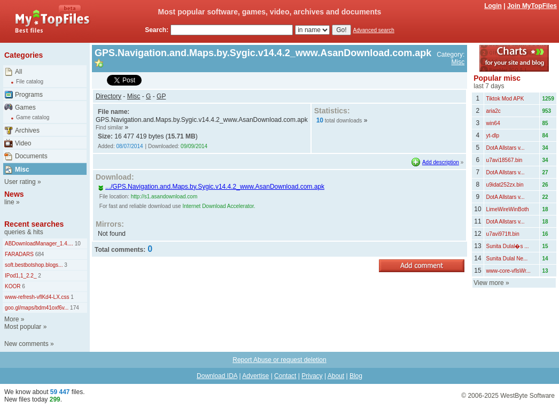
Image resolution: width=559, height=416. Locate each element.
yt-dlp (492, 135)
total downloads (343, 121)
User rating (20, 182)
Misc (22, 169)
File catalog (29, 81)
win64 (493, 123)
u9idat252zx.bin (505, 185)
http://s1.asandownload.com (164, 196)
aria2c (493, 111)
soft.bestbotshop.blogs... (34, 265)
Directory (108, 96)
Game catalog (32, 117)
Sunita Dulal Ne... (507, 258)
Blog (356, 376)
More (11, 319)
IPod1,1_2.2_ (21, 276)
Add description (440, 162)
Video (23, 143)
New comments (26, 344)
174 (73, 308)
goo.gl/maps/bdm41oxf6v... (36, 308)
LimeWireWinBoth (507, 209)
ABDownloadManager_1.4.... (39, 243)
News (14, 194)
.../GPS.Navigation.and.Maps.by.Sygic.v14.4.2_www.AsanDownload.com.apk (211, 186)
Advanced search (373, 30)
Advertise (255, 376)
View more (488, 283)
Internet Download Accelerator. (218, 206)
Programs (29, 94)
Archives (27, 130)
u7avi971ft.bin (502, 234)
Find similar (109, 127)
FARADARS (19, 254)
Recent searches (34, 224)
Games (25, 107)
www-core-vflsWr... (508, 271)
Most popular (22, 326)
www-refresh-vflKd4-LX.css (37, 297)
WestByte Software (527, 395)
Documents (31, 156)
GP (161, 96)
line (9, 202)
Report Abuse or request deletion (279, 360)
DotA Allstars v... (505, 148)
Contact (285, 376)
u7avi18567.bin (504, 160)
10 (77, 243)
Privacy (311, 376)
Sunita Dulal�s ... (507, 246)
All (18, 71)
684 (39, 254)
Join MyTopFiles (532, 6)
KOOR (12, 286)
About (336, 376)
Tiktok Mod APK (505, 99)
